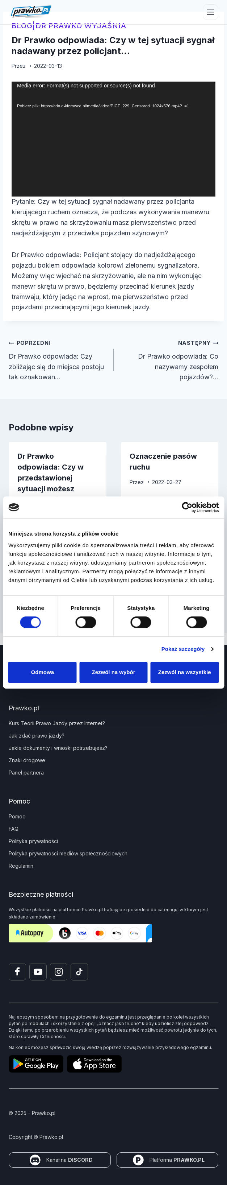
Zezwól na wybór (113, 672)
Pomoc (17, 816)
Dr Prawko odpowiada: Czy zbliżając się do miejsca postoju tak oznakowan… (58, 359)
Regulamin (21, 866)
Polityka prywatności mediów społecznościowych (68, 853)
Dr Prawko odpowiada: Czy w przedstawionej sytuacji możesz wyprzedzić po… (50, 478)
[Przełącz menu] (210, 12)
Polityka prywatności (33, 841)
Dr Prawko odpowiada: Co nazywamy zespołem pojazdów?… (169, 359)
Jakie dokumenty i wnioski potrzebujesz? (58, 748)
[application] (113, 139)
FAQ (13, 829)
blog (22, 25)
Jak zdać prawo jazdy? (36, 735)
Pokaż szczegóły (183, 649)
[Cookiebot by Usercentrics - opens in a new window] (187, 507)
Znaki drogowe (27, 760)
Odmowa (42, 672)
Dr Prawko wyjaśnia (80, 25)
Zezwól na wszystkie (184, 672)
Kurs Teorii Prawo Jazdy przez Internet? (57, 723)
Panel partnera (26, 772)
